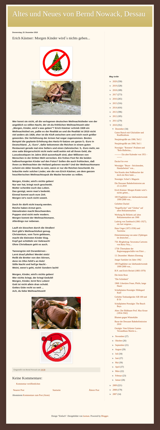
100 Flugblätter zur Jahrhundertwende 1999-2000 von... (131, 198)
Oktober (119, 341)
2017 (115, 94)
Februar (118, 376)
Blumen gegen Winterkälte (126, 317)
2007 (115, 394)
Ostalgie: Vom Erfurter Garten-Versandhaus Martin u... (128, 329)
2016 (115, 99)
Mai (117, 362)
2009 (115, 385)
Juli (117, 354)
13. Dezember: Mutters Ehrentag (129, 255)
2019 (115, 86)
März (117, 371)
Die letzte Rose (121, 275)
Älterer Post (94, 390)
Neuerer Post (18, 390)
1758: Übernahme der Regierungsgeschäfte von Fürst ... (130, 250)
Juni (117, 358)
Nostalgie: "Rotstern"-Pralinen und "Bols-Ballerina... (130, 149)
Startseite (57, 390)
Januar (118, 380)
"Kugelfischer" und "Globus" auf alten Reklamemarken (129, 209)
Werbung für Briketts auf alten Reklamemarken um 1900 (128, 216)
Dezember (119, 129)
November (120, 336)
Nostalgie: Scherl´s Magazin (127, 179)
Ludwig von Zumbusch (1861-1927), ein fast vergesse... (131, 222)
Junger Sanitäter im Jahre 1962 (128, 260)
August (118, 349)
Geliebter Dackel (122, 204)
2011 (115, 121)
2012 (115, 116)
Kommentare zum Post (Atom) (36, 395)
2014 (115, 107)
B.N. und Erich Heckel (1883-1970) (130, 271)
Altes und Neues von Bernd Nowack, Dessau (78, 14)
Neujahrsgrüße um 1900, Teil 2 (128, 139)
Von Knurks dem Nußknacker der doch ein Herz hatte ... (129, 173)
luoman (86, 416)
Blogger (104, 416)
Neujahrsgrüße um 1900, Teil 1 (128, 143)
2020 (115, 81)
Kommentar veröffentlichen (28, 384)
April (117, 367)
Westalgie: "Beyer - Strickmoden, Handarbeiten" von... (129, 166)
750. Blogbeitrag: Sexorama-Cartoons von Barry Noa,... (131, 243)
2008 (115, 390)
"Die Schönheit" (122, 279)
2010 (115, 125)
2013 (115, 112)
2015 (115, 103)
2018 (115, 90)
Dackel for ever (121, 161)
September (120, 345)
